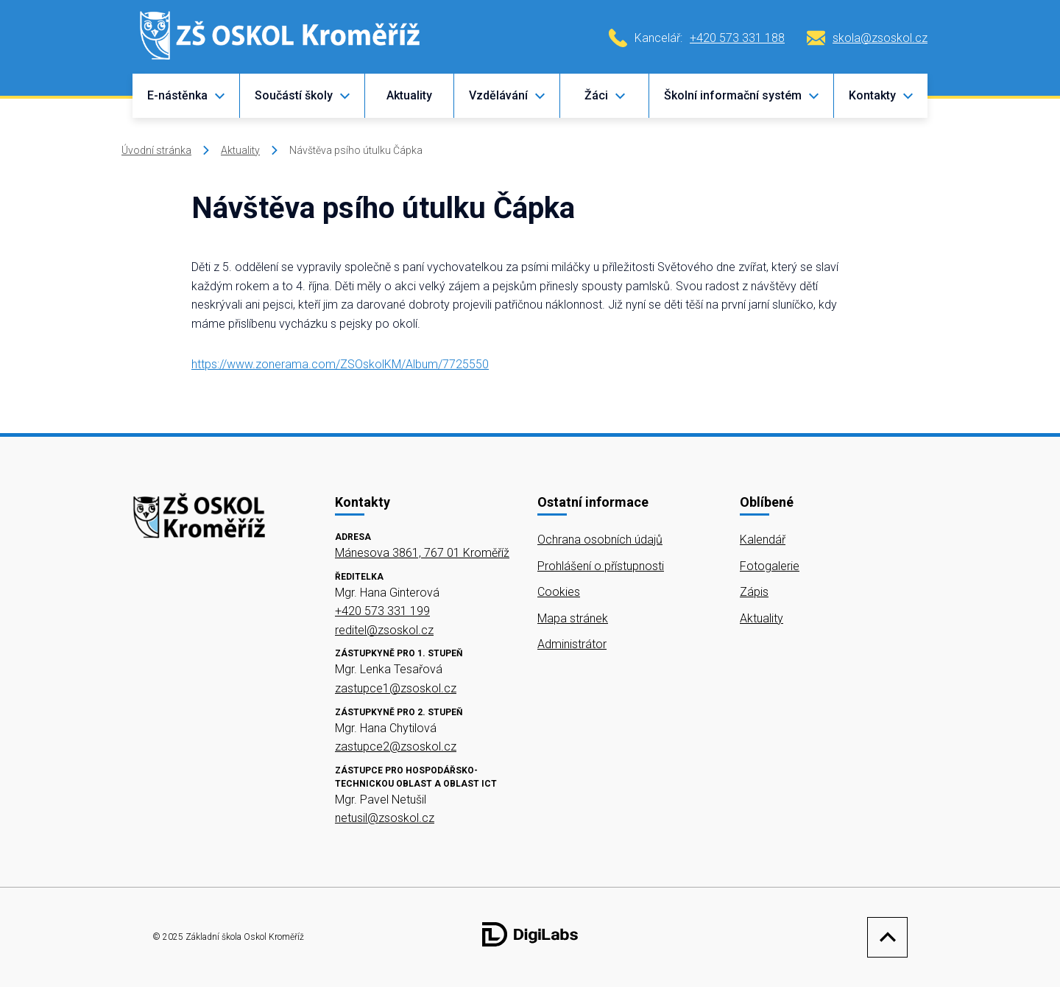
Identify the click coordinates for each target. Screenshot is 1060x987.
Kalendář (762, 540)
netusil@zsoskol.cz (384, 818)
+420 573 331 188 (737, 38)
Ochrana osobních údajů (599, 540)
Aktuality (409, 95)
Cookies (558, 592)
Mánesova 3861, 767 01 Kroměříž (422, 553)
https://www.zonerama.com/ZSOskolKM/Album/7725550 (340, 364)
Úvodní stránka (156, 150)
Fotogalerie (769, 566)
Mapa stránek (572, 618)
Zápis (754, 592)
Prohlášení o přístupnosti (600, 566)
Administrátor (572, 644)
